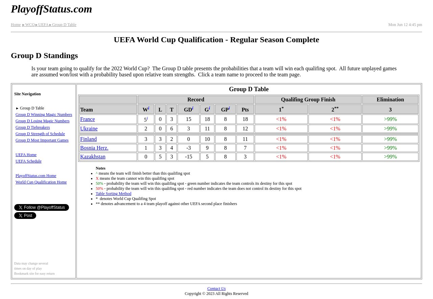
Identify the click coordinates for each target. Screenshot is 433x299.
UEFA (42, 24)
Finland (88, 139)
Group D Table (62, 24)
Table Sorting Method (113, 193)
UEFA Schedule (29, 161)
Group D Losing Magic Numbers (42, 121)
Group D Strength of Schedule (40, 133)
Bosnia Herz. (94, 148)
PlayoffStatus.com (51, 9)
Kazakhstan (93, 156)
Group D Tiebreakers (33, 127)
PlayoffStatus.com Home (36, 175)
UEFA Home (26, 154)
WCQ (28, 24)
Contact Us (216, 288)
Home (16, 24)
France (87, 119)
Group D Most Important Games (42, 140)
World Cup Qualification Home (41, 182)
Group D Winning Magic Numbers (44, 114)
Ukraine (89, 128)
